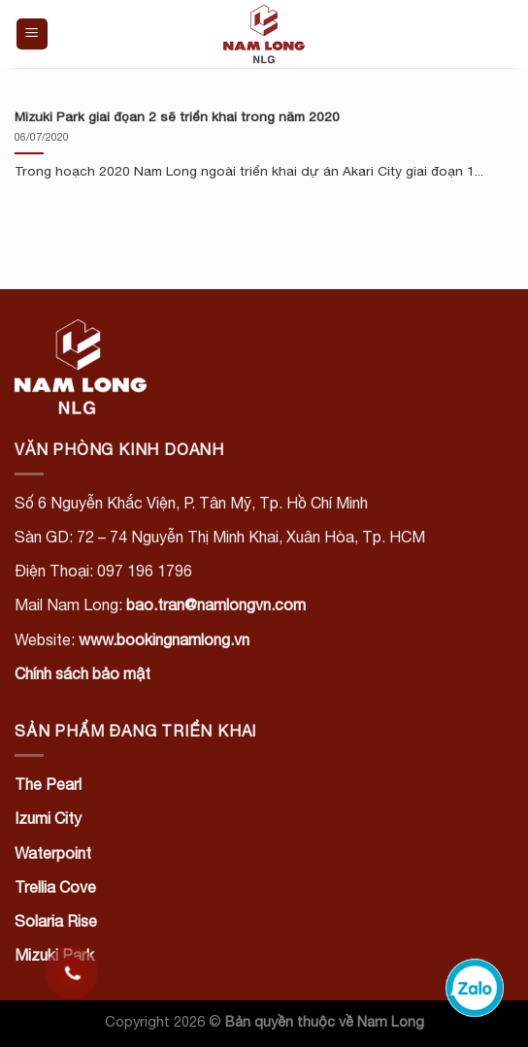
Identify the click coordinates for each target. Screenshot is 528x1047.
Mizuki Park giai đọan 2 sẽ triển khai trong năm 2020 (177, 116)
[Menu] (32, 34)
